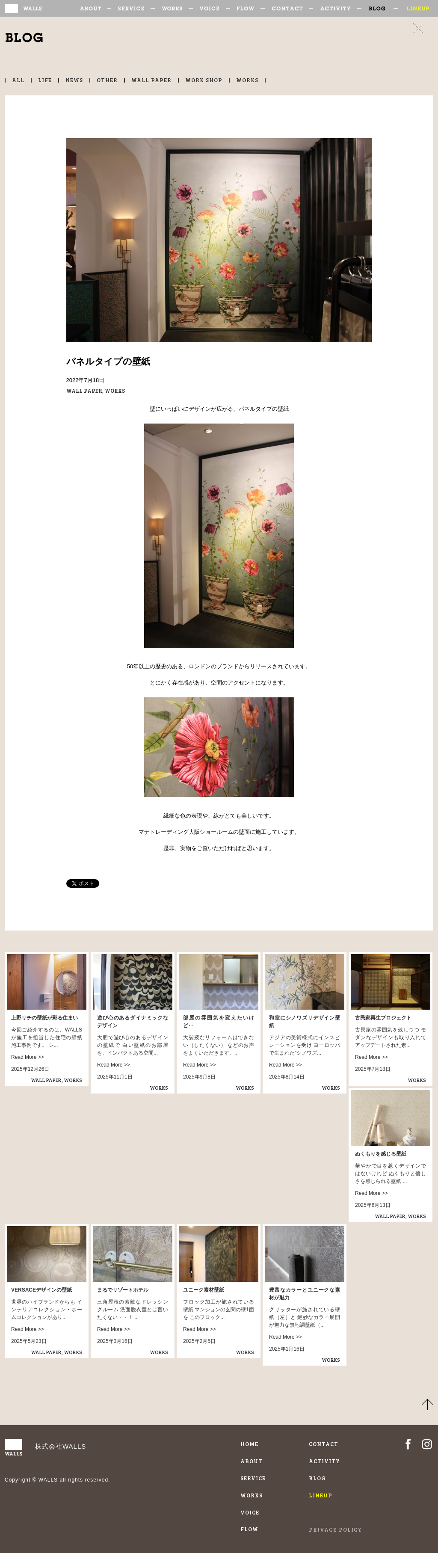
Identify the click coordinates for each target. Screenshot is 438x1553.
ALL (18, 80)
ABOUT (95, 8)
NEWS (74, 80)
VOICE (212, 8)
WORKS (175, 8)
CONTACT (290, 8)
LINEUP (416, 8)
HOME (249, 1444)
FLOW (248, 8)
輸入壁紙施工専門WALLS (35, 8)
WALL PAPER (151, 80)
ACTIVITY (338, 8)
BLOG (380, 8)
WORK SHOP (203, 80)
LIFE (45, 80)
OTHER (107, 80)
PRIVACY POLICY (335, 1529)
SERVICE (134, 8)
